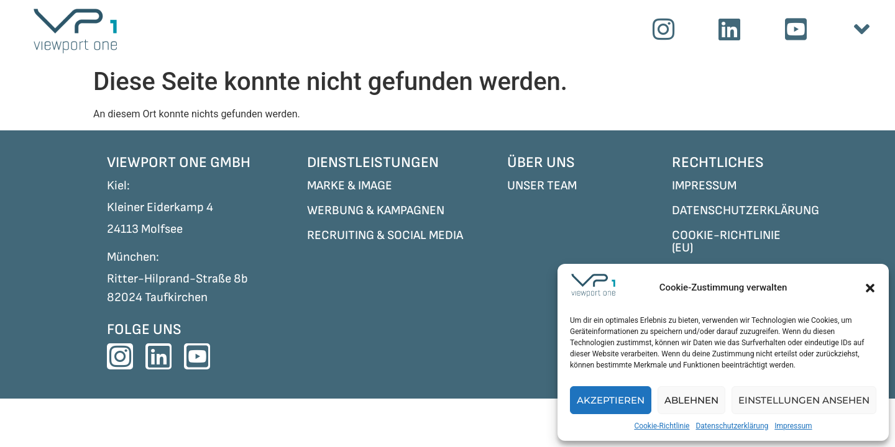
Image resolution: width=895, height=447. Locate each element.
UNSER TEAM (542, 185)
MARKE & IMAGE (349, 185)
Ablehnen (691, 400)
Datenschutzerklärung (731, 426)
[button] (870, 288)
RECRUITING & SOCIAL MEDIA (385, 235)
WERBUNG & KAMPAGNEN (375, 210)
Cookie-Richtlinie (661, 426)
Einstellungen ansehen (804, 400)
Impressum (793, 426)
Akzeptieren (611, 400)
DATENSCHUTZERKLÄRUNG (745, 210)
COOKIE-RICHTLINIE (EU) (726, 241)
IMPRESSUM (704, 185)
